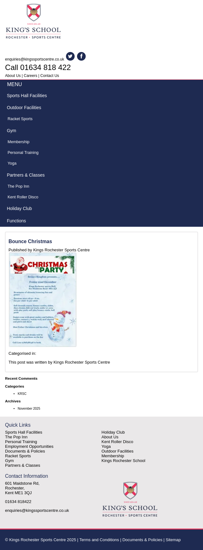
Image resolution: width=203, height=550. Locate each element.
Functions (16, 220)
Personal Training (23, 152)
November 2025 (29, 408)
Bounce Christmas (30, 241)
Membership (18, 142)
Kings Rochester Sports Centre (61, 250)
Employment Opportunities (29, 446)
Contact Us (49, 75)
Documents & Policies (25, 451)
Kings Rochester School (124, 460)
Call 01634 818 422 (38, 67)
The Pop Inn (18, 186)
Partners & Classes (26, 175)
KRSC (22, 393)
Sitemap (173, 539)
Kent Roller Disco (23, 197)
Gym (11, 130)
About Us (13, 75)
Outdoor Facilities (24, 107)
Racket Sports (20, 119)
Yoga (12, 163)
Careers (30, 75)
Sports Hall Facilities (27, 95)
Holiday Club (19, 208)
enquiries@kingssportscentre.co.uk (34, 59)
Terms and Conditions (99, 539)
